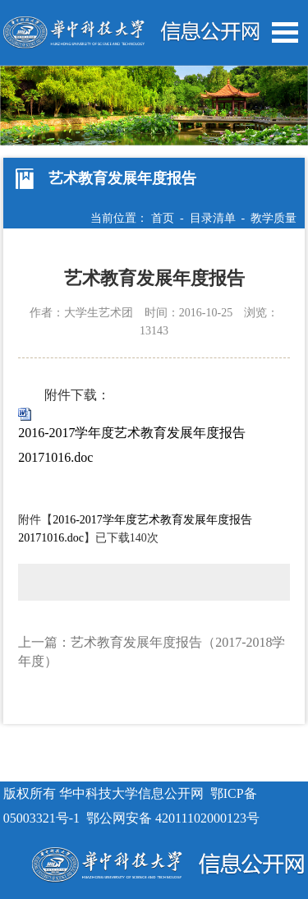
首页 (162, 218)
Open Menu (285, 32)
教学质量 (274, 218)
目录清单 (213, 218)
